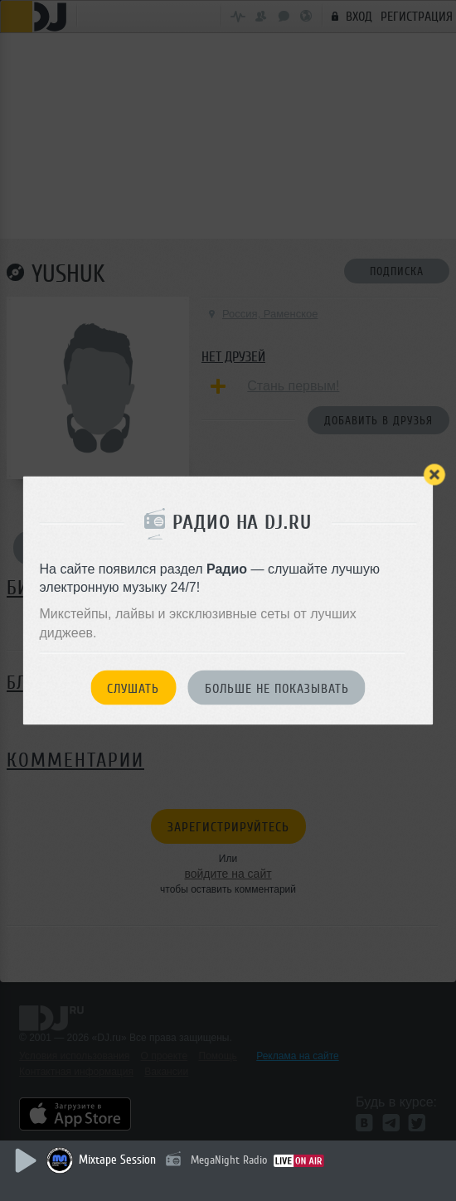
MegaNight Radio (229, 1160)
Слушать (133, 688)
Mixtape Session (117, 1160)
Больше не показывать (277, 688)
